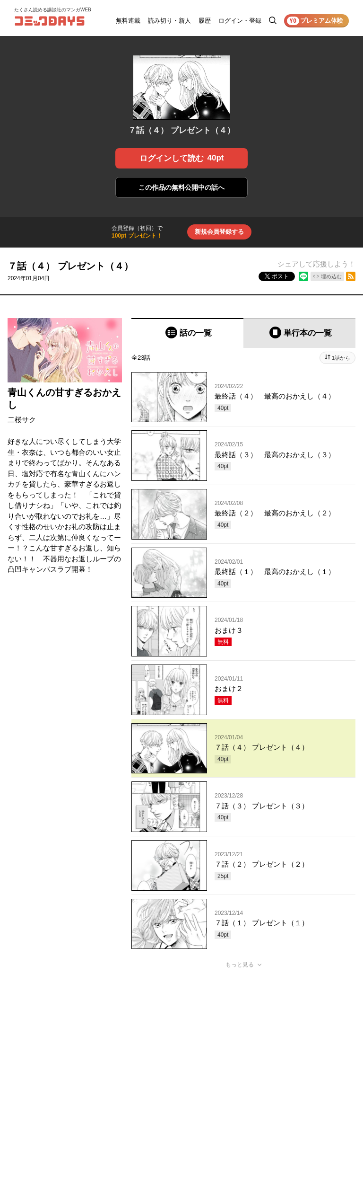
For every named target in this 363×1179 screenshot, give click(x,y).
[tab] (187, 333)
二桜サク (22, 420)
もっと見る (239, 964)
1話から (341, 358)
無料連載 (128, 20)
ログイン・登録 (239, 20)
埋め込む (331, 276)
